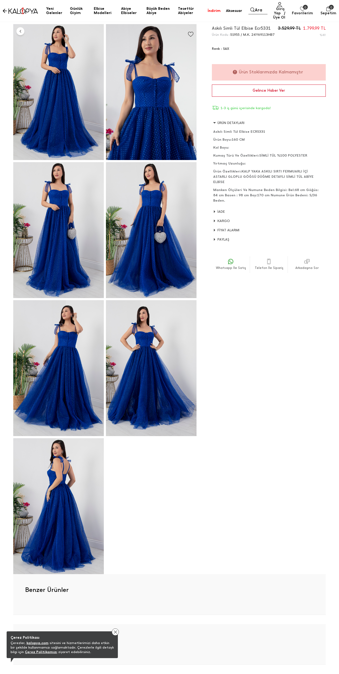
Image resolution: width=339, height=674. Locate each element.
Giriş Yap (279, 11)
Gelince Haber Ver (269, 90)
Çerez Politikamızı (41, 652)
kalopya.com (37, 643)
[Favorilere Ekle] (190, 34)
